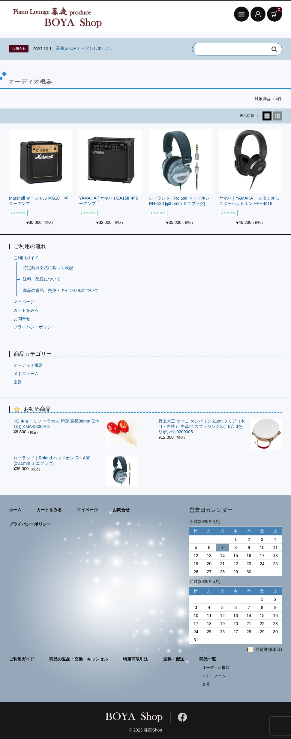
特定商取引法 (135, 659)
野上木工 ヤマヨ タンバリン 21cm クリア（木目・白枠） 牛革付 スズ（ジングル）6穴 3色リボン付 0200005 (201, 426)
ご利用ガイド (26, 257)
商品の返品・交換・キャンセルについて (60, 290)
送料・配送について (42, 279)
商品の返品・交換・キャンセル (78, 659)
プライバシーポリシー (35, 327)
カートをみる (26, 310)
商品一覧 (207, 659)
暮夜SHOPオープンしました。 (85, 48)
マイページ (24, 301)
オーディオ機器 (28, 365)
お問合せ (22, 318)
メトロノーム (26, 373)
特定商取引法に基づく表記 (48, 267)
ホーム (15, 509)
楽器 (18, 382)
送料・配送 (173, 659)
